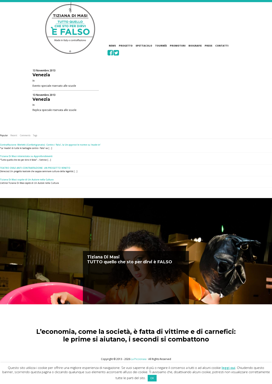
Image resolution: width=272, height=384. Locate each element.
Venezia (41, 74)
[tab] (4, 135)
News (112, 45)
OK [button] (152, 378)
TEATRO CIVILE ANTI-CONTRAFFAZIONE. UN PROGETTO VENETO (35, 167)
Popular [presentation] (4, 135)
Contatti (221, 45)
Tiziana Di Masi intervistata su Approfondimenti (26, 156)
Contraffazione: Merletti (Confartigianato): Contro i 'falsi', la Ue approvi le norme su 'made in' (50, 144)
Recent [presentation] (13, 135)
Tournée (161, 45)
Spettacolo (144, 45)
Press (208, 45)
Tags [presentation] (35, 135)
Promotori (178, 45)
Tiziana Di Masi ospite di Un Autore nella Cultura (27, 179)
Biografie (195, 45)
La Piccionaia (138, 359)
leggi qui (228, 368)
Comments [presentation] (25, 135)
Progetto (126, 45)
